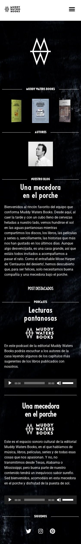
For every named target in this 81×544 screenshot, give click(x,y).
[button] (72, 9)
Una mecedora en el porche (40, 410)
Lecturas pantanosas (40, 315)
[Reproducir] (10, 383)
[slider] (34, 383)
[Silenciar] (59, 383)
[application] (40, 383)
